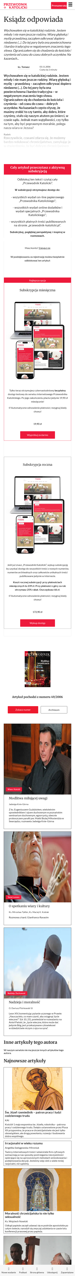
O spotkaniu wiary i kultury (29, 906)
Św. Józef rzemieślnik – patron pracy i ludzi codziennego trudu (33, 1114)
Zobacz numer (23, 709)
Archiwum (53, 709)
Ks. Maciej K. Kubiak (39, 912)
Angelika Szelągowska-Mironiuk (22, 1147)
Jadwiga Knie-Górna (18, 804)
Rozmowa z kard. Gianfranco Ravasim (29, 917)
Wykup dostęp (37, 622)
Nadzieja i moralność (24, 1002)
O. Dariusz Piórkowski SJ (21, 1008)
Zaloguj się (44, 247)
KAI (7, 1120)
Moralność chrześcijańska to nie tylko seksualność (29, 1215)
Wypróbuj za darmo (37, 434)
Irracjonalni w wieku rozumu (24, 1143)
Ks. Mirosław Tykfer (18, 912)
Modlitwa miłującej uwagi (28, 798)
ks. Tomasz (24, 66)
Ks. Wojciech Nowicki (16, 1221)
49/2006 (57, 697)
